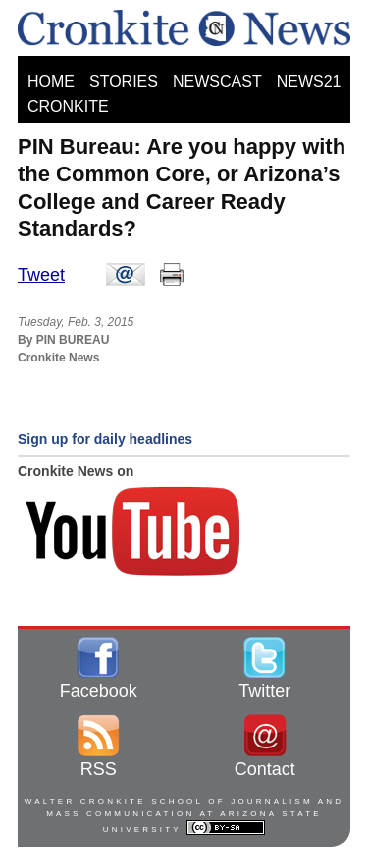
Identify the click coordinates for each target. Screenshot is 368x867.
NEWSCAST (217, 81)
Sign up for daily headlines (105, 439)
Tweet (41, 275)
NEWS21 (309, 81)
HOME (51, 81)
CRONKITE (68, 106)
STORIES (123, 81)
